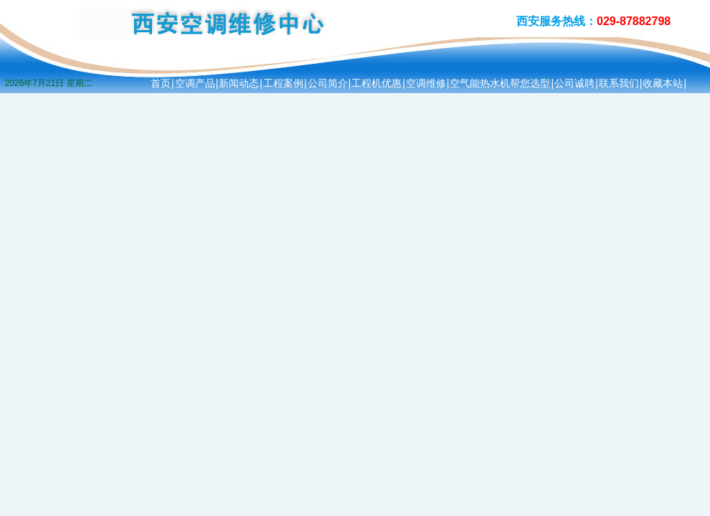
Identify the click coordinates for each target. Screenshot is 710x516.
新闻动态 (239, 83)
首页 (161, 83)
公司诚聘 (574, 83)
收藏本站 (663, 83)
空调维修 (426, 83)
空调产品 (195, 83)
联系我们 (619, 83)
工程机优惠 (376, 83)
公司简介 (328, 83)
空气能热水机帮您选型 (500, 83)
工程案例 (283, 83)
